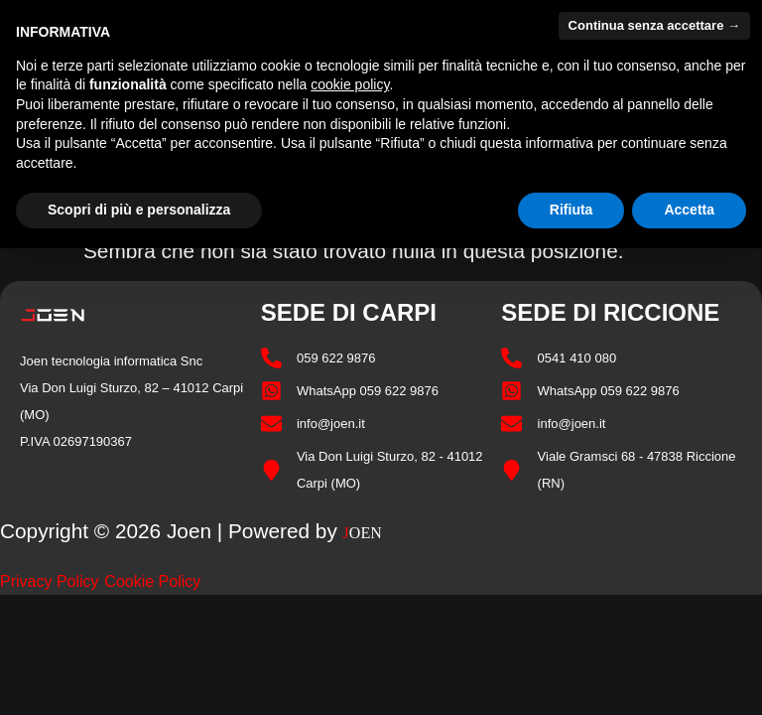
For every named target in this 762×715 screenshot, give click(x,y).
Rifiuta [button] (571, 209)
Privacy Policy (49, 581)
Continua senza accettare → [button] (654, 25)
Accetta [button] (689, 209)
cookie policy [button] (350, 84)
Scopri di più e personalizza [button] (139, 209)
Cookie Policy (152, 581)
